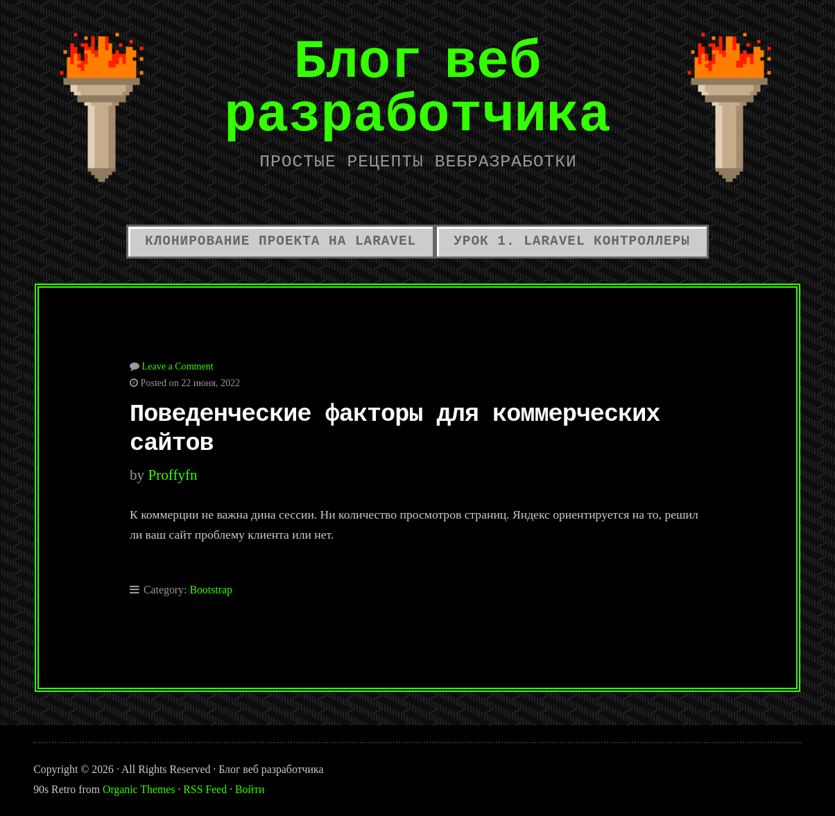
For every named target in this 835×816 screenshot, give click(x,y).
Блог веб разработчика (417, 87)
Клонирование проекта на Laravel (280, 241)
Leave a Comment (178, 366)
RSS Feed (205, 789)
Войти (249, 789)
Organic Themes (139, 789)
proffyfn (172, 475)
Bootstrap (210, 590)
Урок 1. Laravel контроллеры (572, 241)
